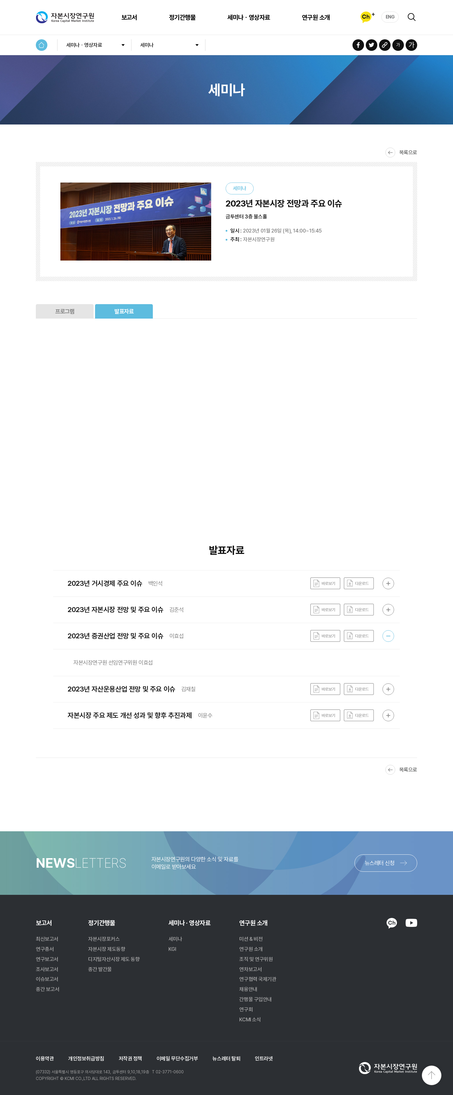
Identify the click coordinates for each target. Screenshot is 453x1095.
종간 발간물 (100, 969)
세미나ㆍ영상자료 (248, 17)
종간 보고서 (47, 989)
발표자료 (123, 311)
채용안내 (248, 989)
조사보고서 (47, 969)
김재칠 (188, 689)
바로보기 (325, 583)
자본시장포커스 (104, 939)
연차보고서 (250, 969)
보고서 (129, 17)
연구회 (246, 1009)
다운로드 (359, 583)
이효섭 (176, 636)
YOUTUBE (411, 923)
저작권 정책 (130, 1058)
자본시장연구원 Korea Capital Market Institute (65, 17)
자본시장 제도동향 (106, 949)
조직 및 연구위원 (256, 959)
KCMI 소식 (250, 1019)
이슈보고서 (47, 979)
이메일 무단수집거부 (177, 1058)
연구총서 (45, 949)
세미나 (147, 45)
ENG (390, 17)
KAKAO (392, 923)
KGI (172, 949)
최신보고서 (47, 939)
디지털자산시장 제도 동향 (114, 959)
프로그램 (64, 311)
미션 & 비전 (251, 939)
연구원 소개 (316, 17)
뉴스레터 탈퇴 (226, 1058)
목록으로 (408, 152)
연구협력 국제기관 (257, 979)
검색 (412, 17)
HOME (41, 45)
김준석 (176, 609)
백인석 (155, 583)
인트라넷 (264, 1058)
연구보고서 (47, 959)
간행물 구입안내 (255, 999)
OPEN (388, 583)
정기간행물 (182, 17)
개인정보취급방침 (86, 1058)
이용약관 (45, 1058)
